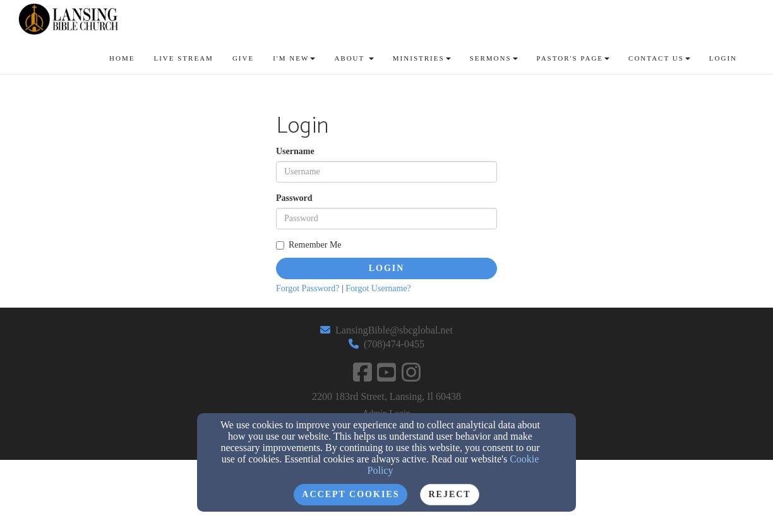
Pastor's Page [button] (573, 58)
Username (295, 151)
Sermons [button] (494, 58)
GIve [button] (243, 58)
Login (387, 268)
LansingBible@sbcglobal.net (394, 330)
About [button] (353, 58)
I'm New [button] (294, 58)
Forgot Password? (307, 288)
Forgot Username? (378, 288)
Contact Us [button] (659, 58)
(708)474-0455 (394, 344)
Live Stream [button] (183, 58)
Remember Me (309, 245)
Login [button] (723, 58)
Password (294, 198)
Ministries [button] (422, 58)
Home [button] (122, 58)
